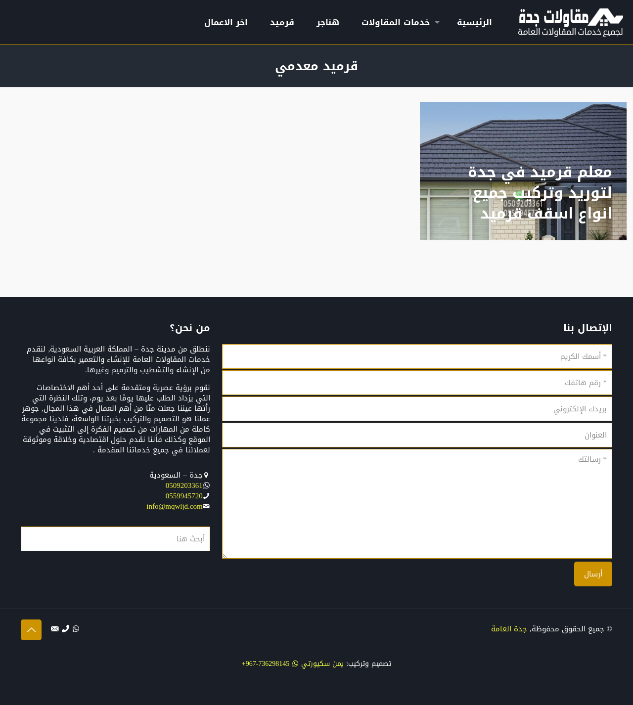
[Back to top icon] (31, 629)
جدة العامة (509, 629)
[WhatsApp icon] (76, 629)
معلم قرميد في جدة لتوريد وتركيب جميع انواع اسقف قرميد (540, 192)
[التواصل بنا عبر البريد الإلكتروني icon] (55, 629)
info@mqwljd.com (174, 506)
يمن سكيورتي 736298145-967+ (293, 663)
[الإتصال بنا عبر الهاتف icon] (65, 629)
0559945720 (184, 496)
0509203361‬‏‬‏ (184, 485)
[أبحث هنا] (115, 539)
